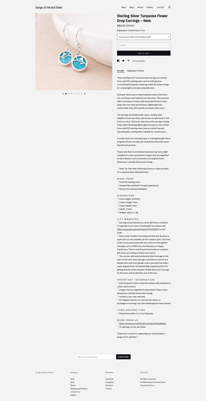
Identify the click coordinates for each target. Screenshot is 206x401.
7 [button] (81, 93)
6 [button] (79, 93)
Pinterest (109, 385)
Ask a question (139, 61)
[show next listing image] (84, 94)
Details (120, 70)
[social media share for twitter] (123, 61)
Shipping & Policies (135, 70)
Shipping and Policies (79, 388)
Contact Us (75, 392)
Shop (123, 7)
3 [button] (71, 93)
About (140, 7)
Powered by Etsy (147, 385)
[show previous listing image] (63, 94)
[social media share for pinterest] (128, 61)
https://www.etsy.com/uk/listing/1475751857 (138, 229)
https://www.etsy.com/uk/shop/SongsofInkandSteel (142, 323)
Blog (131, 7)
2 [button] (68, 93)
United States (134, 30)
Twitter (108, 388)
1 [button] (66, 93)
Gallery (150, 7)
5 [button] (76, 93)
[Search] (170, 7)
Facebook (109, 379)
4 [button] (73, 93)
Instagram (109, 382)
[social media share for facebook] (118, 61)
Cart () (160, 7)
